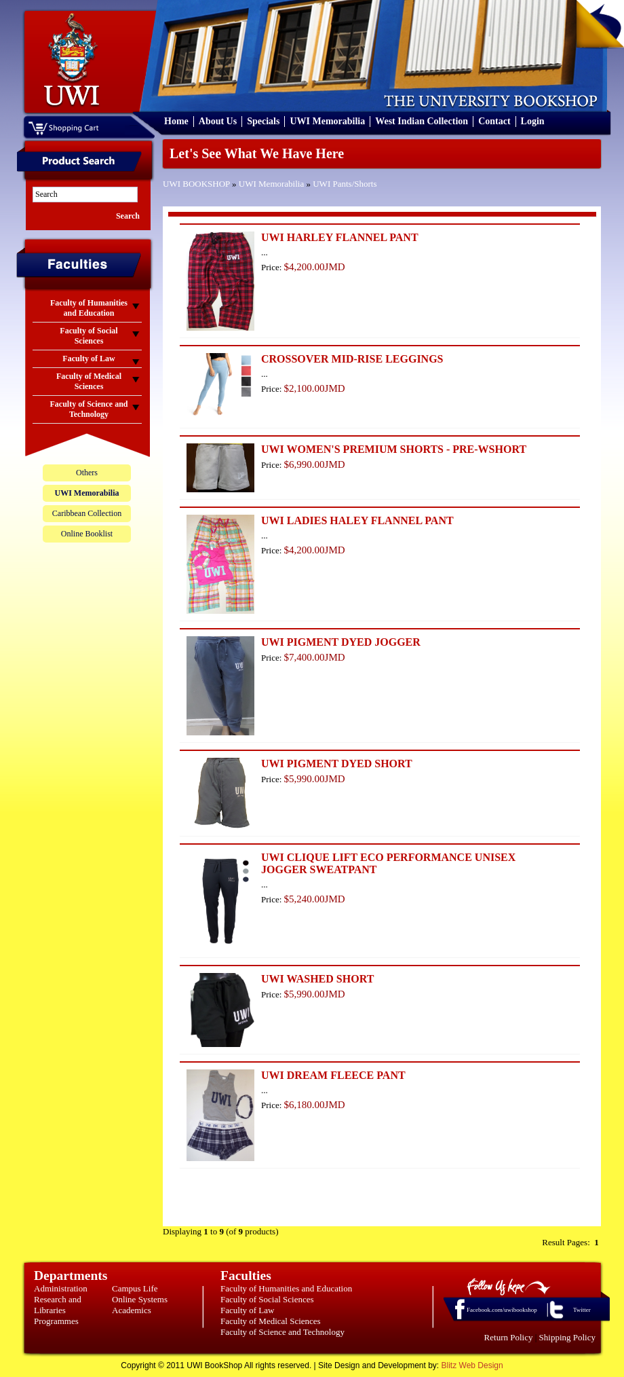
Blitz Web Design (472, 1365)
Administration (60, 1288)
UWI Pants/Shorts (344, 184)
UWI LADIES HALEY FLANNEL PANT (357, 520)
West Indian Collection (421, 121)
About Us (218, 121)
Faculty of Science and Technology (282, 1332)
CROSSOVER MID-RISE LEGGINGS (352, 359)
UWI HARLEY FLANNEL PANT (339, 237)
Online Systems (140, 1299)
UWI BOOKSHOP (196, 184)
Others (87, 472)
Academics (131, 1310)
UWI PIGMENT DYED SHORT (336, 763)
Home (176, 121)
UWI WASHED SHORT (317, 979)
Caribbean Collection (86, 513)
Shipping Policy (567, 1337)
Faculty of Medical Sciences (270, 1321)
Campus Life (135, 1288)
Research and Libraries (57, 1304)
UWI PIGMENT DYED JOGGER (341, 642)
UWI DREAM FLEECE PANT (333, 1075)
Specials (263, 121)
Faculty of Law (247, 1310)
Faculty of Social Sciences (267, 1299)
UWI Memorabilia (327, 121)
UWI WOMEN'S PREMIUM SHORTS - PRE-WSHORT (393, 449)
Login (533, 121)
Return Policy (508, 1337)
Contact (494, 121)
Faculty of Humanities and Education (286, 1288)
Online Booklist (87, 533)
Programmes (56, 1321)
